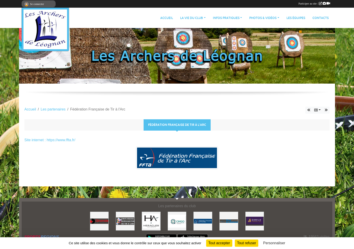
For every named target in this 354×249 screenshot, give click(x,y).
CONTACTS (320, 18)
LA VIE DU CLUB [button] (191, 18)
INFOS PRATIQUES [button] (226, 18)
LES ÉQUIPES (295, 18)
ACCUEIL (166, 18)
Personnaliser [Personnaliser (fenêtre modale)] (274, 243)
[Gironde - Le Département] (99, 221)
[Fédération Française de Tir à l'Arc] (202, 221)
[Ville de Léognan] (228, 221)
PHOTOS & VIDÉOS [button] (263, 18)
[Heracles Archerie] (151, 221)
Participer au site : (314, 3)
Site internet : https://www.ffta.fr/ (49, 140)
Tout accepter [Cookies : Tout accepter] (219, 243)
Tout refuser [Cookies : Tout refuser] (246, 243)
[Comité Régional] (125, 221)
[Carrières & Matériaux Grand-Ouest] (177, 221)
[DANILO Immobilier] (254, 221)
